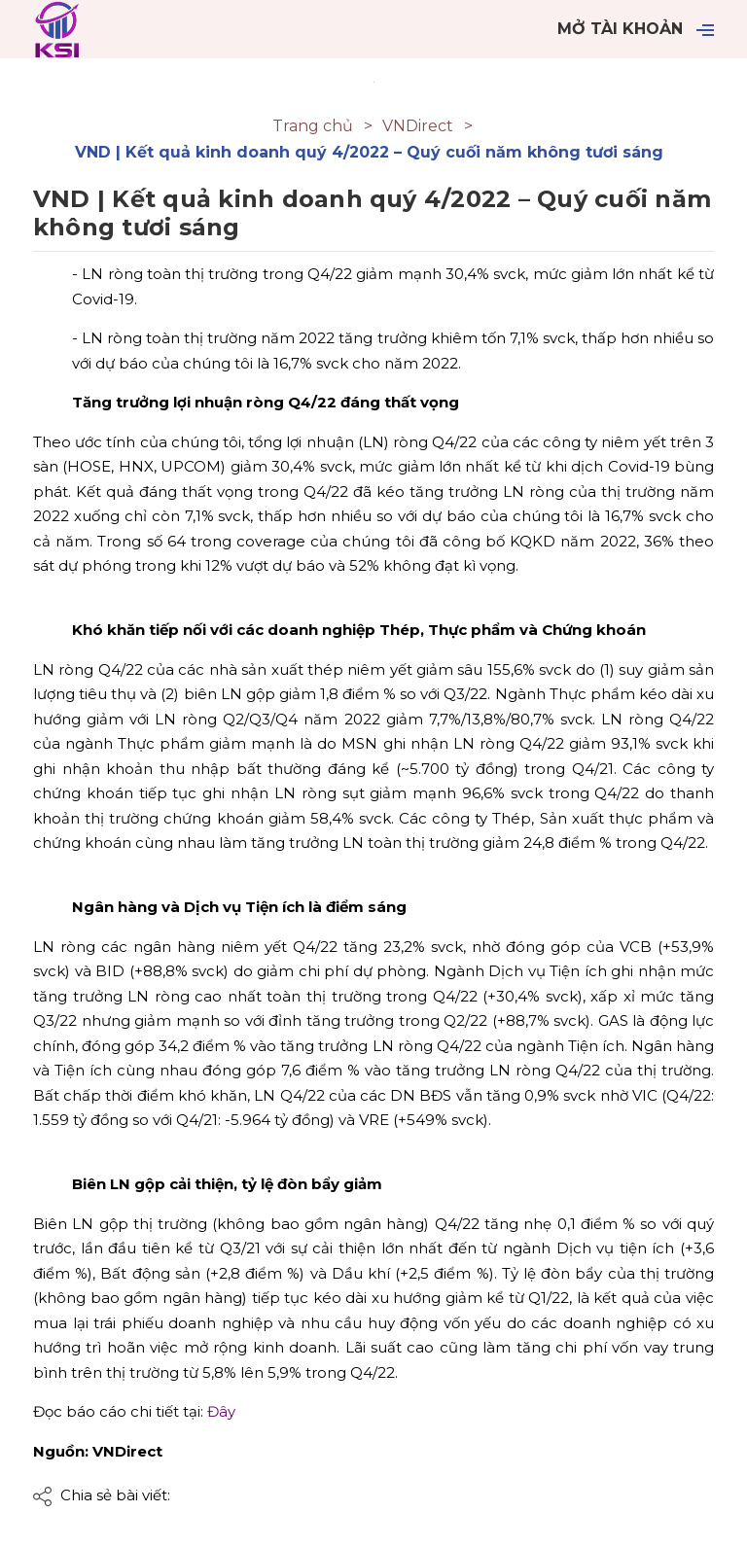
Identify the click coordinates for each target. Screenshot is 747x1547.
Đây (221, 1411)
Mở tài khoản (620, 28)
